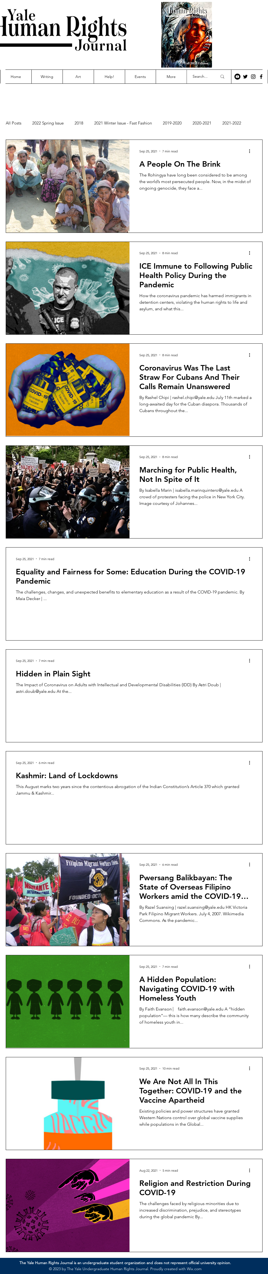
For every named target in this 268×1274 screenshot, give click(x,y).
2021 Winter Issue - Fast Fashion (123, 123)
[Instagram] (253, 77)
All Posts (13, 123)
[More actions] (251, 151)
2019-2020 (172, 123)
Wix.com (194, 1268)
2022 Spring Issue (48, 123)
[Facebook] (261, 77)
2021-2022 (231, 123)
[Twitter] (245, 77)
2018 (79, 123)
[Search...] (201, 77)
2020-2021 (202, 123)
